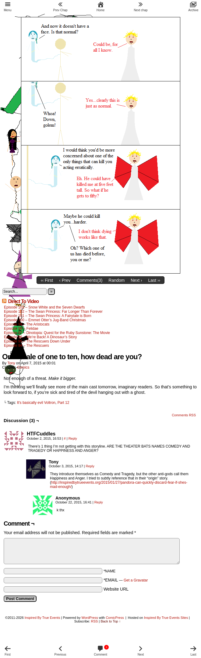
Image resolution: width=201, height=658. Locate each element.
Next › (136, 280)
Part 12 (63, 403)
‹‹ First (47, 280)
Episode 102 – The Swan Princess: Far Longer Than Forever (53, 311)
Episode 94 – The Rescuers (26, 345)
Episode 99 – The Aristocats (26, 324)
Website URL (116, 589)
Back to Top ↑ (110, 621)
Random (116, 280)
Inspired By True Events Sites (166, 617)
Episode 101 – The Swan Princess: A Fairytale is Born (47, 316)
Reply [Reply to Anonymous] (98, 502)
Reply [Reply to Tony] (90, 466)
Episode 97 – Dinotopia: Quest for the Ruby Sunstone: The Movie (57, 333)
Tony (11, 363)
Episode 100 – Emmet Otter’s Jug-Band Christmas (45, 320)
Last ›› (154, 280)
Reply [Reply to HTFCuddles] (73, 438)
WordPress (90, 617)
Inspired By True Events (42, 617)
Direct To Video (23, 301)
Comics (23, 367)
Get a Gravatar (136, 580)
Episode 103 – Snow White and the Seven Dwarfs (44, 307)
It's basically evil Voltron (36, 403)
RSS (94, 621)
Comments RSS (184, 415)
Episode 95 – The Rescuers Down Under (37, 341)
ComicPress (115, 617)
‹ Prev (64, 280)
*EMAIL (126, 580)
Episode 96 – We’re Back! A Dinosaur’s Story (40, 337)
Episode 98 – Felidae (21, 328)
